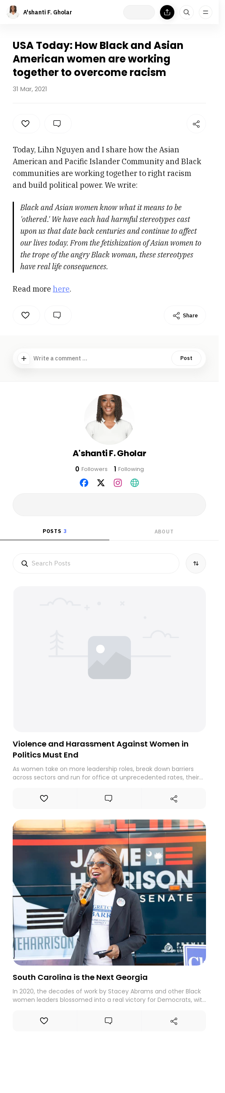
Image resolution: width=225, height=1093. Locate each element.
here (61, 289)
